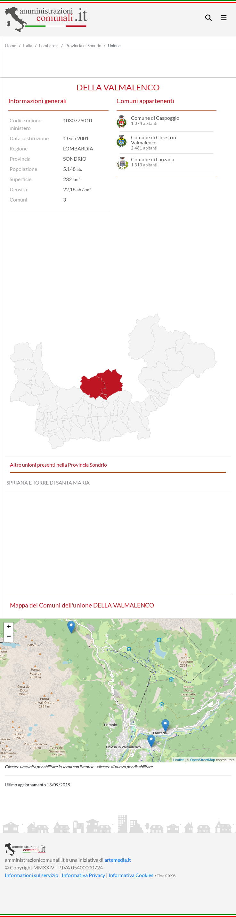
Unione (114, 45)
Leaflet (178, 760)
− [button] (9, 637)
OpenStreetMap (202, 760)
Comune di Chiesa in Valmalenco (153, 139)
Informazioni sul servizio (31, 875)
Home (10, 45)
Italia (27, 45)
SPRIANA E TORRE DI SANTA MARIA (48, 482)
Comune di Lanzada (152, 159)
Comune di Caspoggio (155, 118)
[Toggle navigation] (208, 18)
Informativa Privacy (83, 875)
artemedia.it (117, 860)
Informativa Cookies (131, 875)
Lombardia (49, 45)
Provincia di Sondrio (83, 45)
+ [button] (9, 627)
